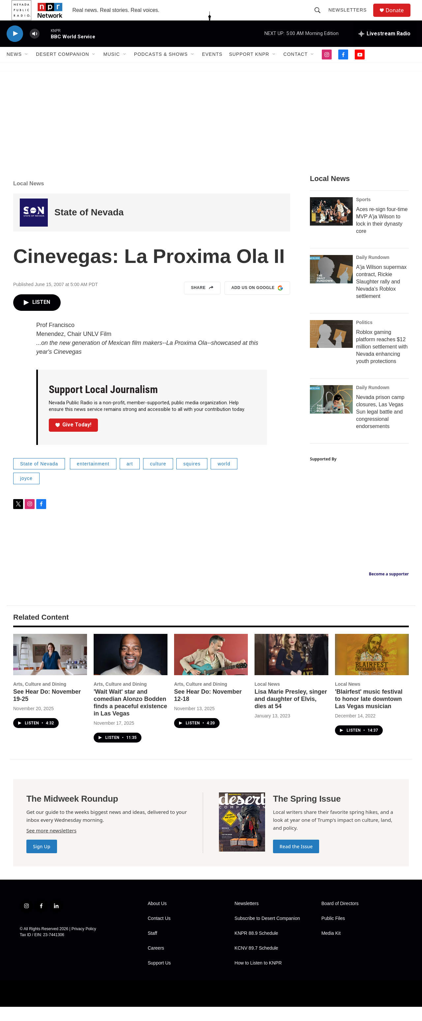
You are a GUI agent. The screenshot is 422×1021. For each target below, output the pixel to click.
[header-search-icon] (320, 17)
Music (111, 68)
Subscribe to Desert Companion (267, 932)
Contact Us (159, 932)
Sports (363, 213)
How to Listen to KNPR (258, 977)
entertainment (93, 478)
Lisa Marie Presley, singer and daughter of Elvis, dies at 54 (291, 713)
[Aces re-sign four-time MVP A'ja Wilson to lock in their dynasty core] (331, 225)
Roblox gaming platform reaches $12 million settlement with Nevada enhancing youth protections (382, 361)
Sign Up (41, 860)
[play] (15, 48)
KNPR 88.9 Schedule (256, 947)
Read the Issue (296, 860)
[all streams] (384, 48)
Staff (152, 947)
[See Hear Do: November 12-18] (211, 668)
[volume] (34, 48)
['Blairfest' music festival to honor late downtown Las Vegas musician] (372, 668)
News (14, 68)
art (130, 478)
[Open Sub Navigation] (26, 68)
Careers (156, 962)
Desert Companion (62, 68)
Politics (364, 336)
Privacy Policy (84, 943)
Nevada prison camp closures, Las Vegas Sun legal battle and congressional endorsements (380, 426)
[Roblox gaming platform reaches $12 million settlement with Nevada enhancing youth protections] (331, 348)
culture (158, 478)
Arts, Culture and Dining (39, 698)
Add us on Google (257, 302)
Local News (28, 198)
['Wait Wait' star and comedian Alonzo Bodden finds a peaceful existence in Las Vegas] (130, 668)
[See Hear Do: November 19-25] (50, 668)
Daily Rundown (372, 271)
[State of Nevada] (34, 227)
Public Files (333, 932)
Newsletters (350, 17)
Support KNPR (249, 68)
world (224, 478)
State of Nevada (89, 227)
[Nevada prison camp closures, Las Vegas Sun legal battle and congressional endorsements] (331, 413)
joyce (26, 492)
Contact (296, 68)
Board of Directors (340, 917)
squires (191, 478)
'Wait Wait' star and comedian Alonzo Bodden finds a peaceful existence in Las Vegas (130, 717)
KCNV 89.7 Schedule (256, 962)
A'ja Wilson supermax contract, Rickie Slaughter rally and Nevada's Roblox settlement (381, 295)
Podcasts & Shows (161, 68)
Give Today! (73, 439)
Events (212, 68)
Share (202, 302)
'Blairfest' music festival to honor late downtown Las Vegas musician (369, 713)
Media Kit (331, 947)
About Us (157, 917)
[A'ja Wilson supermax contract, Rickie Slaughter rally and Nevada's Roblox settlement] (331, 283)
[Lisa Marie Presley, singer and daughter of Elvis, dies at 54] (291, 668)
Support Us (159, 977)
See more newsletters (51, 844)
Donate (398, 17)
